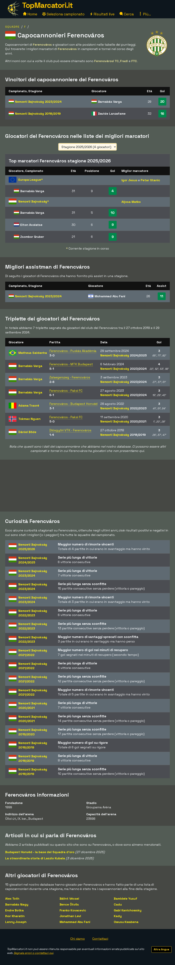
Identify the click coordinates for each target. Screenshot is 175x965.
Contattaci (100, 939)
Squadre (12, 27)
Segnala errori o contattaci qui (33, 953)
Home (30, 14)
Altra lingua (161, 949)
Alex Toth (12, 898)
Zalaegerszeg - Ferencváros (69, 377)
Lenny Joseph (16, 922)
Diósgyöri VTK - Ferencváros (70, 430)
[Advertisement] (87, 485)
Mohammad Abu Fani (75, 922)
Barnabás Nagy (16, 904)
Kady (118, 916)
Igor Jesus (129, 180)
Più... (145, 14)
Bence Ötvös (69, 904)
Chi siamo (77, 939)
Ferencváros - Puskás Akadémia (72, 351)
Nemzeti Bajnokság (38, 102)
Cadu (118, 904)
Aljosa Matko (131, 202)
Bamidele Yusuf (125, 898)
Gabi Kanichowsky (127, 910)
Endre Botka (14, 910)
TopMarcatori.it (47, 5)
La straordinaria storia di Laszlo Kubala (35, 858)
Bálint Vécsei (69, 898)
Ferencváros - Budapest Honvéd (73, 404)
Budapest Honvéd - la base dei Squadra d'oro (39, 852)
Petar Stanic (150, 180)
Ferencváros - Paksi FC (65, 391)
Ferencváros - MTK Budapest (71, 364)
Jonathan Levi (70, 916)
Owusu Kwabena (126, 922)
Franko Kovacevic (73, 910)
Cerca (127, 14)
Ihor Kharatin (15, 916)
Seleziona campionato (63, 14)
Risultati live (102, 14)
